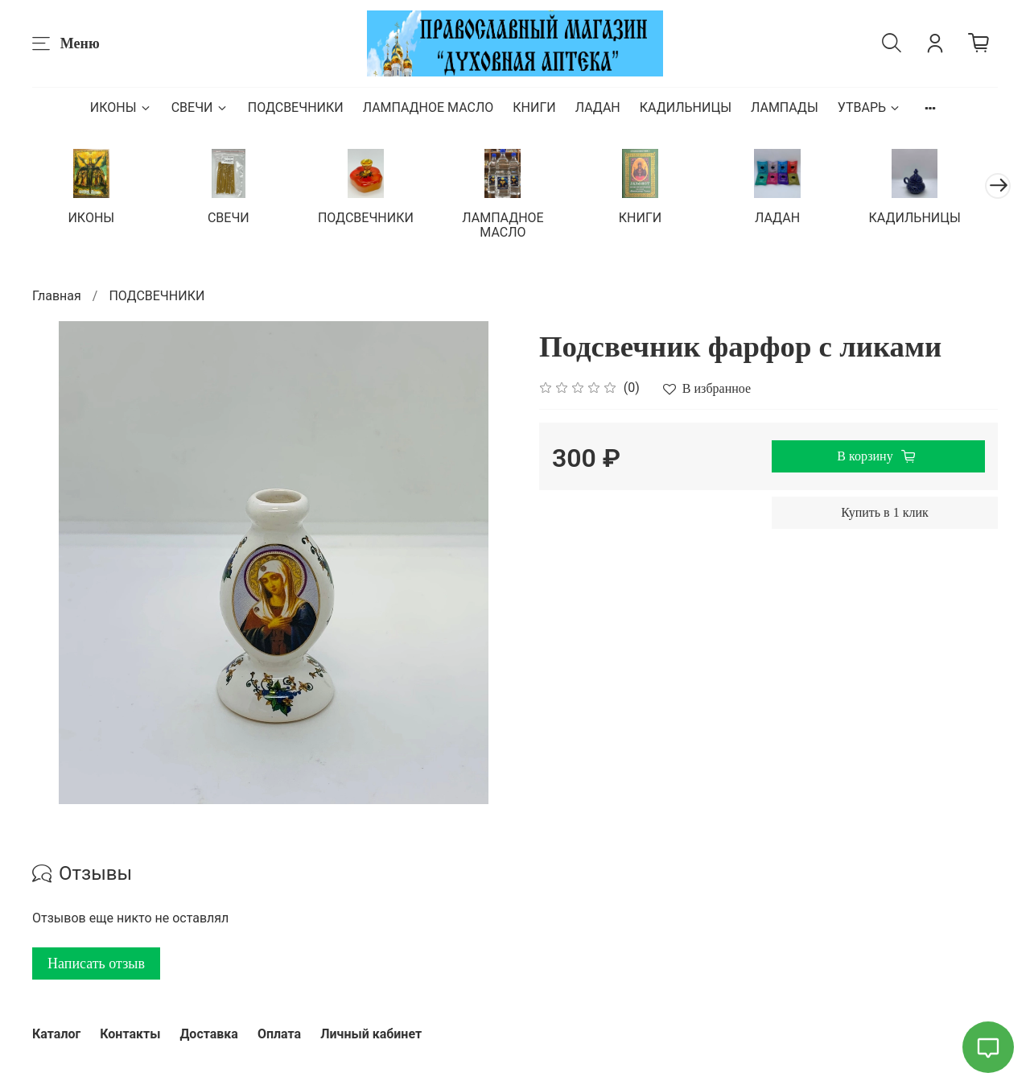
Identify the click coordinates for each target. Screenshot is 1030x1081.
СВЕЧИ (200, 107)
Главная (56, 296)
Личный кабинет (371, 1034)
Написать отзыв (96, 964)
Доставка (208, 1034)
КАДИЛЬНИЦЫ (685, 107)
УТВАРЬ (869, 107)
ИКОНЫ (121, 107)
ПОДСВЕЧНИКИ (296, 107)
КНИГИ (534, 107)
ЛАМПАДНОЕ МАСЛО (428, 107)
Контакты (130, 1034)
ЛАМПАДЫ (784, 107)
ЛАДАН (597, 107)
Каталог (56, 1034)
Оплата (279, 1034)
